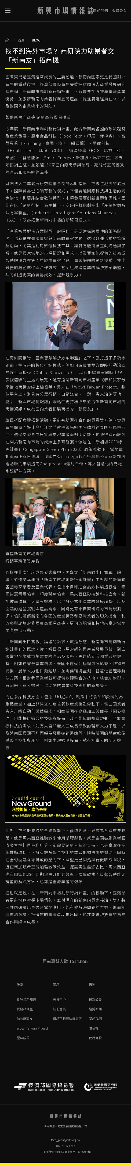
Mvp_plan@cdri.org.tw (65, 1140)
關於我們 (100, 8)
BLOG (36, 40)
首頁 (21, 40)
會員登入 (119, 8)
